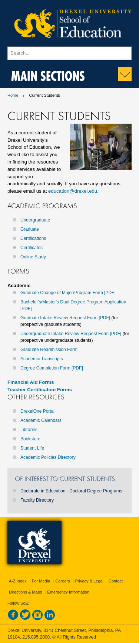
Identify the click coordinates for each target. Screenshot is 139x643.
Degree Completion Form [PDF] (51, 368)
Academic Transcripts (41, 358)
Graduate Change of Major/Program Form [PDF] (68, 292)
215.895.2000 (36, 637)
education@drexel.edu (72, 191)
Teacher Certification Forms (39, 389)
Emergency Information (68, 592)
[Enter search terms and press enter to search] (69, 53)
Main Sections (48, 74)
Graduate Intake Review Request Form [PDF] (65, 317)
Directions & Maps (25, 592)
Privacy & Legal (89, 581)
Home (12, 95)
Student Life (32, 448)
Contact (116, 581)
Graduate (29, 229)
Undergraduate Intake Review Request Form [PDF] (70, 333)
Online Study (33, 256)
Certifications (33, 238)
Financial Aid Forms (30, 382)
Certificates (31, 247)
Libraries (28, 429)
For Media (41, 581)
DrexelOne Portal (37, 411)
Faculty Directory (37, 500)
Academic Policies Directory (48, 457)
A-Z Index (18, 581)
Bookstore (30, 438)
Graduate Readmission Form (48, 349)
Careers (62, 581)
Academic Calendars (41, 420)
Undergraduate (35, 220)
